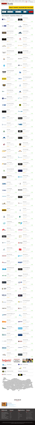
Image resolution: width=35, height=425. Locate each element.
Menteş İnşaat (25, 313)
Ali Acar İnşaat (25, 37)
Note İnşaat (24, 367)
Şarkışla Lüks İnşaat (9, 247)
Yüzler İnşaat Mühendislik (26, 195)
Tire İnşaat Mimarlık (25, 162)
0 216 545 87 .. (24, 130)
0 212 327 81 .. (24, 235)
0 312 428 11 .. (8, 281)
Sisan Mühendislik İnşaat (26, 300)
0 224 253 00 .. (8, 334)
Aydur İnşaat (8, 142)
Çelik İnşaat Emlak (25, 339)
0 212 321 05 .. (24, 255)
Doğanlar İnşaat (25, 346)
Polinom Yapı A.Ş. (9, 364)
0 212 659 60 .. (8, 25)
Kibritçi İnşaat (25, 103)
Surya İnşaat (8, 149)
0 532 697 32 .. (8, 222)
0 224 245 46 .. (24, 334)
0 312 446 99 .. (24, 209)
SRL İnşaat (8, 109)
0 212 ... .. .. (24, 327)
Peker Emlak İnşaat (25, 50)
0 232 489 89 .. (8, 176)
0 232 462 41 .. (8, 209)
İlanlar (10, 413)
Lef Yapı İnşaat (25, 155)
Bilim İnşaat (24, 293)
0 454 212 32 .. (24, 38)
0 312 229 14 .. (24, 242)
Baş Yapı (8, 24)
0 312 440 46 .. (8, 84)
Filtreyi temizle (31, 13)
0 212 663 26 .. (8, 104)
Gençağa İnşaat (9, 155)
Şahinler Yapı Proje (9, 96)
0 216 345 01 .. (24, 222)
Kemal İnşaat (25, 70)
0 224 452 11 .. (24, 288)
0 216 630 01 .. (24, 117)
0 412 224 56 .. (24, 163)
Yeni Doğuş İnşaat (9, 221)
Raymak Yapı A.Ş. (25, 83)
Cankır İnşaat (8, 287)
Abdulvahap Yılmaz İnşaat (10, 50)
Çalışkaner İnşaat (25, 96)
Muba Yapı (24, 247)
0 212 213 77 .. (24, 104)
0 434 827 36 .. (24, 314)
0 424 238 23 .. (24, 150)
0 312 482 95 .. (8, 268)
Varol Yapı (8, 195)
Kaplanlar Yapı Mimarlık (10, 37)
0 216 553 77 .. (8, 163)
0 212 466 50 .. (24, 137)
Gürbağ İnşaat (25, 241)
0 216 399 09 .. (8, 137)
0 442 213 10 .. (8, 301)
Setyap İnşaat (9, 280)
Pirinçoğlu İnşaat (9, 374)
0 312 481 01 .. (8, 71)
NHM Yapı (24, 374)
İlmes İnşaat (8, 201)
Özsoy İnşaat (25, 116)
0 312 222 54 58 (29, 91)
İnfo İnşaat (24, 280)
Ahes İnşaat (8, 129)
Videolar (11, 417)
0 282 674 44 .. (8, 314)
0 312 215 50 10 (24, 91)
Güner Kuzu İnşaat (25, 142)
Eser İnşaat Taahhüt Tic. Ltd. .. (11, 313)
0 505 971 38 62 (8, 235)
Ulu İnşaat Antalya (25, 364)
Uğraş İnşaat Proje (9, 326)
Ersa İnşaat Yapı (9, 367)
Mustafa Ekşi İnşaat (25, 109)
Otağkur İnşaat (25, 287)
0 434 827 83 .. (8, 255)
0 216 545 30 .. (8, 130)
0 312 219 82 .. (8, 327)
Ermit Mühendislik (9, 188)
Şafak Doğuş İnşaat (9, 339)
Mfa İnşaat (8, 241)
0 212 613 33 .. (8, 91)
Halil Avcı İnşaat (9, 293)
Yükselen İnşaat (25, 221)
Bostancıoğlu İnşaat (9, 300)
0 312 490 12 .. (24, 176)
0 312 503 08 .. (8, 45)
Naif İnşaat (8, 57)
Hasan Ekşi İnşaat (9, 162)
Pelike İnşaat (24, 201)
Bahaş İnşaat (24, 188)
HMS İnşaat (8, 208)
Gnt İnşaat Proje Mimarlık (10, 70)
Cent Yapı (8, 116)
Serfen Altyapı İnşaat (26, 326)
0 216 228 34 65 (25, 25)
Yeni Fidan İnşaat (9, 83)
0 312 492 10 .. (24, 84)
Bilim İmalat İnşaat (9, 254)
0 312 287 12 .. (24, 71)
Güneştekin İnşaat (25, 57)
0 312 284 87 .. (24, 196)
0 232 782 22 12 (9, 38)
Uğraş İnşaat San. (25, 254)
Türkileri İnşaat (9, 234)
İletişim (19, 417)
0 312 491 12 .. (24, 301)
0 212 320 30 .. (8, 117)
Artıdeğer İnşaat (25, 24)
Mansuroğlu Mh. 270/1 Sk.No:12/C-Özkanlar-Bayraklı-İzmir (29, 418)
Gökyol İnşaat (25, 234)
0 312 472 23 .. (8, 288)
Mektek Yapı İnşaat (25, 175)
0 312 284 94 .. (8, 150)
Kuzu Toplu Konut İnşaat (10, 103)
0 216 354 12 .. (8, 196)
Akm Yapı (24, 129)
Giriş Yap (19, 413)
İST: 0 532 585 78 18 (28, 413)
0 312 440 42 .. (8, 242)
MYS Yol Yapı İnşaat (25, 149)
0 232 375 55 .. (8, 347)
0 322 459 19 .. (24, 347)
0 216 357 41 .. (8, 58)
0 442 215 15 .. (24, 281)
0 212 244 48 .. (24, 268)
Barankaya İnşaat (9, 175)
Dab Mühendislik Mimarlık (10, 267)
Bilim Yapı (8, 346)
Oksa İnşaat (24, 208)
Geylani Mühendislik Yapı (26, 267)
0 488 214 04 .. (24, 58)
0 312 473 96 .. (24, 45)
